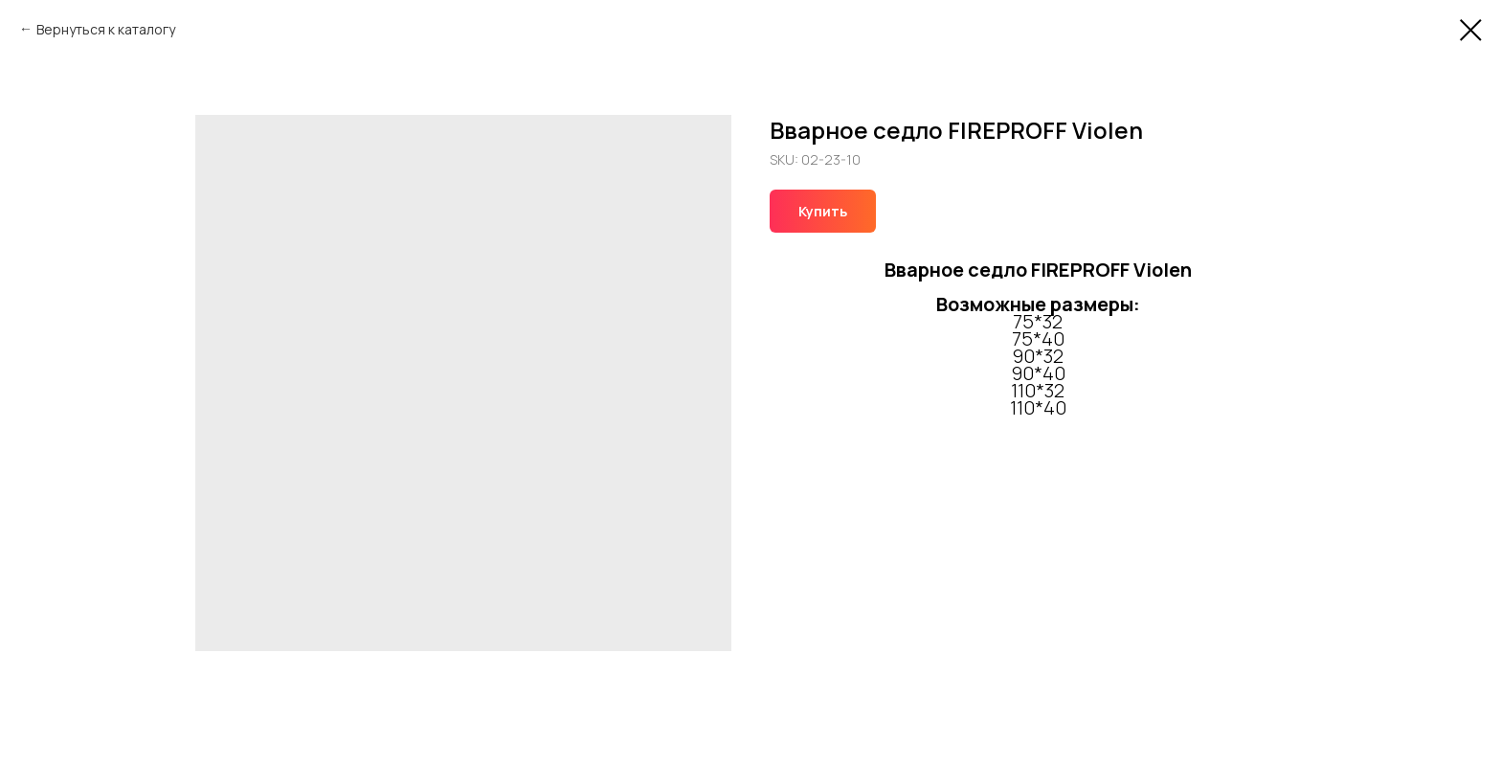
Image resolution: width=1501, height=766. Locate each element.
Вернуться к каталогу (105, 29)
